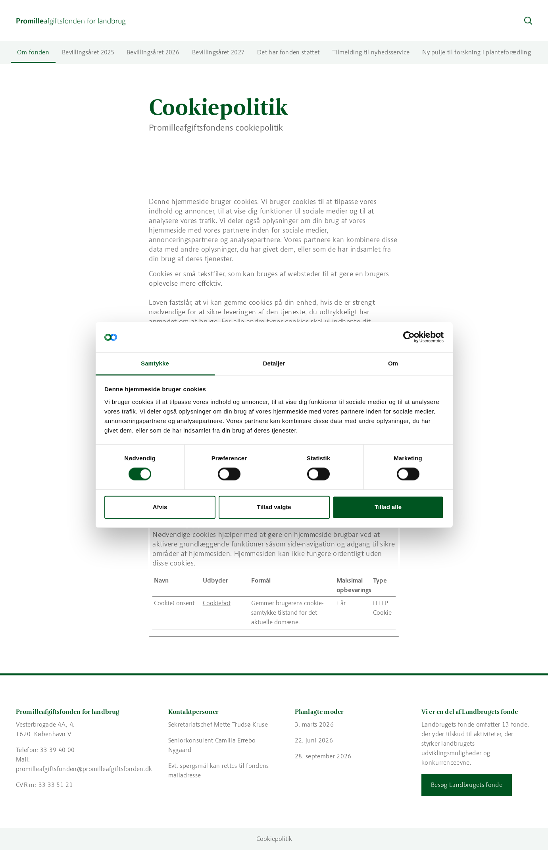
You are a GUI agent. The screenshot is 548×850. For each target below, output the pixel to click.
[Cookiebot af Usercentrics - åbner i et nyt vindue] (409, 337)
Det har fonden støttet (288, 52)
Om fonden (33, 52)
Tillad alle (388, 507)
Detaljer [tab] (274, 363)
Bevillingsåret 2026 (153, 52)
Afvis (160, 507)
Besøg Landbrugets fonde (466, 784)
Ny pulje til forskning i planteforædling (476, 52)
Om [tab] (393, 363)
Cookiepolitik (274, 838)
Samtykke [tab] (155, 363)
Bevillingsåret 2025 (88, 52)
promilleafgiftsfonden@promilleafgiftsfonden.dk (84, 769)
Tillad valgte (274, 507)
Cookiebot (217, 603)
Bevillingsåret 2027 (218, 52)
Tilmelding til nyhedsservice (371, 52)
